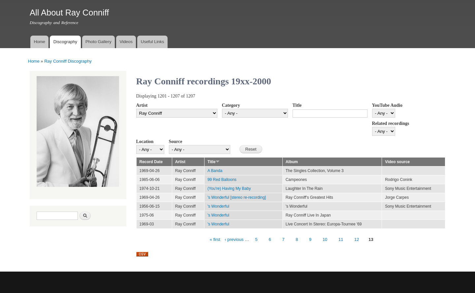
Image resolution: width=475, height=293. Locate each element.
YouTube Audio (387, 105)
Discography (65, 41)
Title (297, 105)
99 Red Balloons (222, 179)
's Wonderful (218, 206)
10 (325, 239)
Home (39, 41)
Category (231, 105)
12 (356, 239)
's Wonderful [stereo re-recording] (236, 197)
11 (340, 239)
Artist (142, 105)
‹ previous (234, 239)
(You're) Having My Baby (229, 188)
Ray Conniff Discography (68, 61)
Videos (126, 41)
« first (215, 239)
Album (292, 162)
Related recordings (390, 123)
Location (145, 141)
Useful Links (152, 41)
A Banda (214, 170)
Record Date (151, 162)
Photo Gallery (98, 41)
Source (175, 141)
